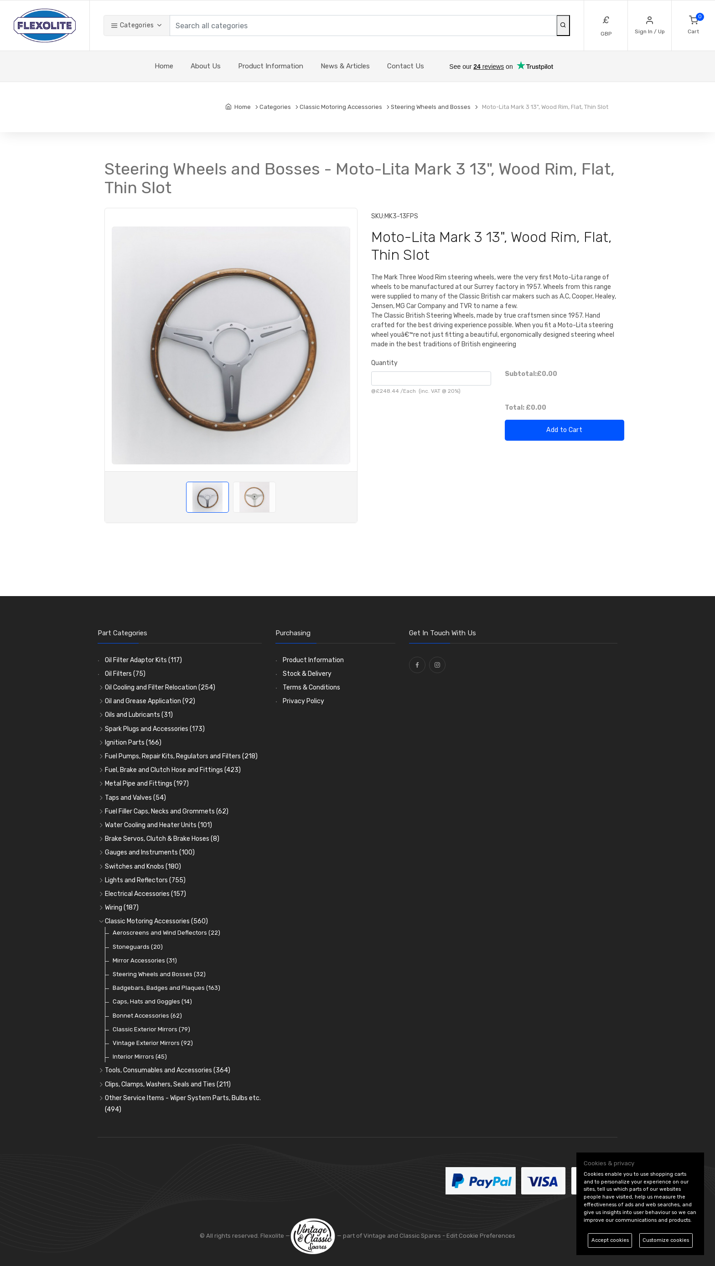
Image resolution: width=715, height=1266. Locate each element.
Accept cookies (610, 1240)
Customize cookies (665, 1240)
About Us (206, 66)
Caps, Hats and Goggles (152, 1001)
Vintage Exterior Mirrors (153, 1043)
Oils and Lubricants (139, 715)
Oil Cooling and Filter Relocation (160, 687)
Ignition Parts (133, 742)
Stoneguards (138, 946)
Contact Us (405, 66)
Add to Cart (564, 430)
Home (164, 66)
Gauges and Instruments (150, 852)
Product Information (270, 66)
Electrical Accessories (145, 894)
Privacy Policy (303, 701)
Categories (132, 25)
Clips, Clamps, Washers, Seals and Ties (168, 1084)
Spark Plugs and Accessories (155, 729)
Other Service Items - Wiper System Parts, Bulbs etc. (183, 1103)
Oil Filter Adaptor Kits (143, 660)
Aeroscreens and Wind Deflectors (166, 932)
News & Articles (345, 66)
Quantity (384, 363)
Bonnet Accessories (147, 1015)
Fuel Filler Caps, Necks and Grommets (166, 811)
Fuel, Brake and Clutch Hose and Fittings (173, 770)
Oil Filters (125, 674)
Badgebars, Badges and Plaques (166, 987)
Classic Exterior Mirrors (151, 1029)
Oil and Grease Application (150, 701)
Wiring (122, 907)
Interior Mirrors (140, 1056)
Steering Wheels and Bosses (159, 974)
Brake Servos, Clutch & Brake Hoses (162, 839)
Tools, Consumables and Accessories (167, 1070)
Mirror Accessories (145, 960)
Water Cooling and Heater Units (158, 825)
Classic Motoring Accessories (156, 921)
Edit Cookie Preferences (480, 1235)
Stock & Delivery (307, 674)
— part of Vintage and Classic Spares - (368, 1235)
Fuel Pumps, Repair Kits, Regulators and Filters (181, 756)
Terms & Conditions (311, 687)
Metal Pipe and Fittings (147, 783)
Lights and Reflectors (145, 880)
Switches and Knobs (143, 866)
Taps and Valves (135, 798)
